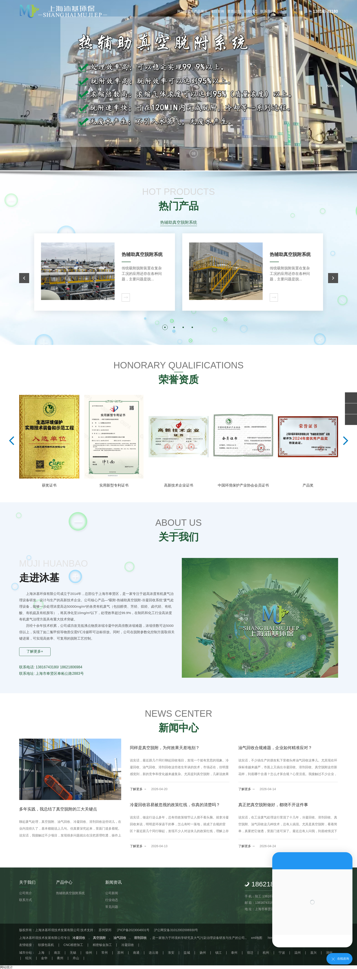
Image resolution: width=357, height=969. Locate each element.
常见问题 (111, 907)
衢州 (60, 958)
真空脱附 (99, 938)
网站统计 (6, 967)
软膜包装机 (46, 945)
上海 (41, 952)
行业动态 (111, 900)
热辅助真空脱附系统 (70, 893)
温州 (297, 952)
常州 (104, 952)
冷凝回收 (78, 938)
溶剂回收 (140, 938)
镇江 (218, 952)
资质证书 (234, 11)
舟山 (76, 958)
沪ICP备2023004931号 (133, 930)
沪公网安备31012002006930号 (176, 930)
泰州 (234, 952)
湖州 (329, 952)
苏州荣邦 (105, 930)
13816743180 (325, 11)
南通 (136, 952)
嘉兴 (313, 952)
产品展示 (201, 11)
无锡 (73, 952)
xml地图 (256, 938)
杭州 (266, 952)
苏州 (120, 952)
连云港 (153, 952)
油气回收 (119, 938)
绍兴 (28, 958)
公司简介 (25, 893)
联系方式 (25, 900)
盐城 (187, 952)
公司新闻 (111, 893)
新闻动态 (250, 11)
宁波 (282, 952)
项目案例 (217, 11)
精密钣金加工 (102, 945)
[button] (334, 85)
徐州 (89, 952)
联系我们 (267, 11)
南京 (57, 952)
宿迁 (250, 952)
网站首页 (184, 11)
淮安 (171, 952)
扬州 (203, 952)
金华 (44, 958)
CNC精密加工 (73, 945)
